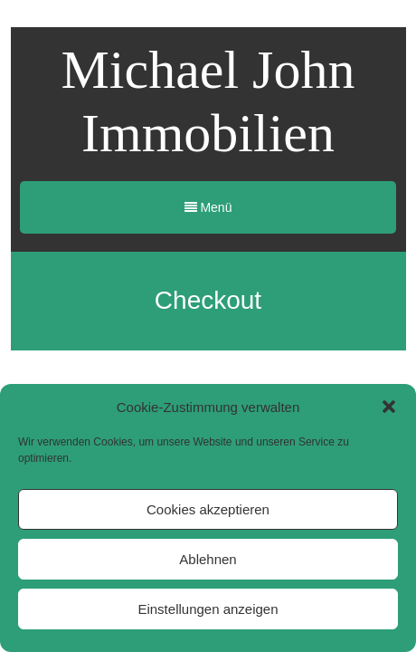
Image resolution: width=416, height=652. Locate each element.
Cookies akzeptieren (208, 509)
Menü (208, 207)
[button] (389, 407)
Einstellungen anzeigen (207, 609)
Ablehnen (207, 559)
